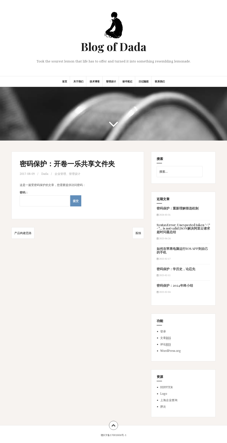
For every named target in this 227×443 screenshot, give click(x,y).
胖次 (163, 407)
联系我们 (160, 81)
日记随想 (144, 81)
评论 (165, 344)
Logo (163, 394)
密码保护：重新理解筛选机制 (178, 208)
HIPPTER (166, 387)
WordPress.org (170, 351)
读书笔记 (127, 81)
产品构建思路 (23, 233)
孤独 (138, 233)
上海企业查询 (168, 400)
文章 (165, 338)
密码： (44, 198)
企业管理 (60, 174)
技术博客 (95, 81)
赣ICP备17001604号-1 (113, 435)
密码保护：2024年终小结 (175, 285)
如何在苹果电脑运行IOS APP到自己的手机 (182, 250)
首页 (64, 81)
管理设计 (111, 81)
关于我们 (78, 81)
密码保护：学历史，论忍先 (176, 269)
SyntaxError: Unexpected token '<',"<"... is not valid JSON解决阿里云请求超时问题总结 (183, 228)
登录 (163, 331)
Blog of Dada (113, 46)
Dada (44, 174)
